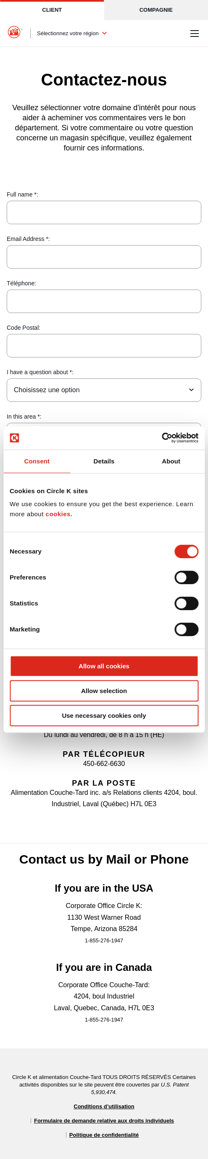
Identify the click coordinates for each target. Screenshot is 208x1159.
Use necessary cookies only (104, 715)
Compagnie (156, 10)
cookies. (59, 513)
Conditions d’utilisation (104, 1106)
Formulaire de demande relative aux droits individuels (104, 1121)
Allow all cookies (104, 666)
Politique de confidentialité (104, 1135)
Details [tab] (104, 461)
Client (52, 10)
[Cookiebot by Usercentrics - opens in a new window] (161, 437)
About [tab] (171, 461)
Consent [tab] (37, 461)
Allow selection (104, 690)
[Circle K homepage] (15, 33)
